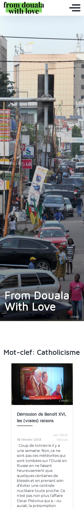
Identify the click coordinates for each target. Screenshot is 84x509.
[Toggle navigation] (74, 7)
